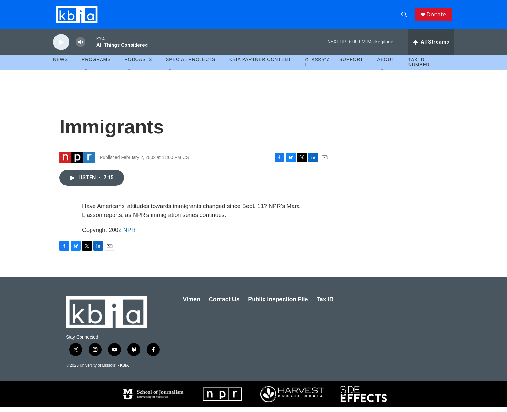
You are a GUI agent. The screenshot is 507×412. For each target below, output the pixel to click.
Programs (96, 64)
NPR (129, 235)
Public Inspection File (278, 304)
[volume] (80, 47)
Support (351, 64)
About (385, 64)
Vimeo (191, 304)
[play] (61, 47)
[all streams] (431, 47)
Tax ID (325, 304)
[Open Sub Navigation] (57, 75)
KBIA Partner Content (260, 64)
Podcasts (138, 64)
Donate (437, 17)
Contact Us (224, 304)
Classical (317, 67)
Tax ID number (419, 67)
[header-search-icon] (405, 17)
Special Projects (190, 64)
